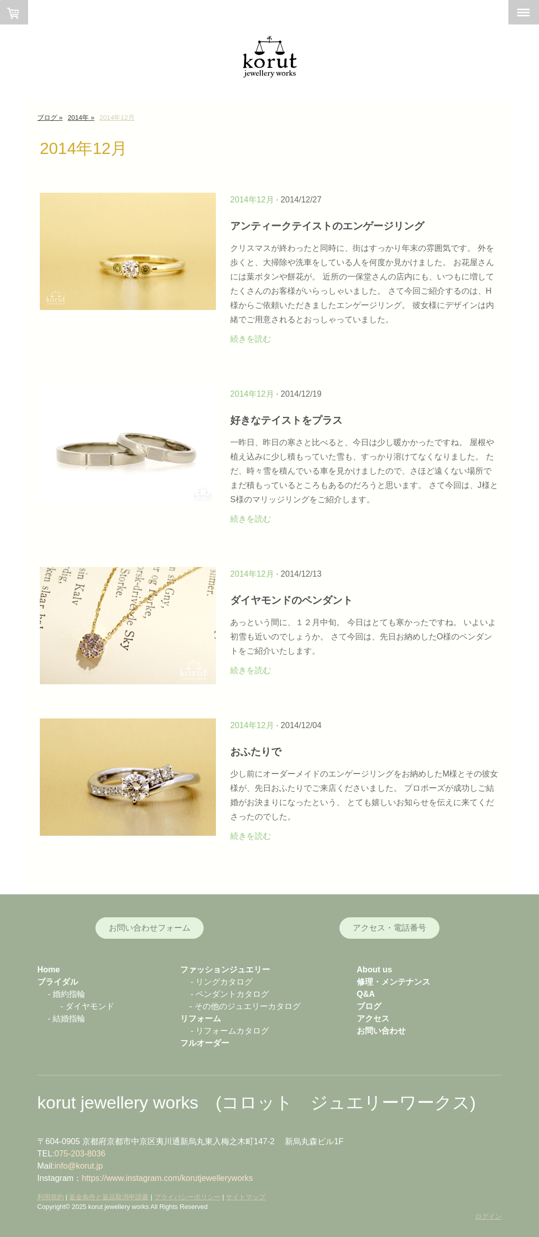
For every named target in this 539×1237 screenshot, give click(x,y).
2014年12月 (252, 199)
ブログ (369, 1006)
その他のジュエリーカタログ (247, 1006)
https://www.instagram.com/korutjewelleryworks (167, 1178)
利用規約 (50, 1197)
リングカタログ (224, 981)
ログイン (488, 1216)
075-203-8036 (80, 1153)
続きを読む (250, 338)
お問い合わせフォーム (149, 927)
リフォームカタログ (232, 1030)
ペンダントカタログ (232, 994)
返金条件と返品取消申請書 (109, 1197)
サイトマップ (245, 1197)
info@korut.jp (79, 1166)
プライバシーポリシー (187, 1197)
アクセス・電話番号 (389, 927)
